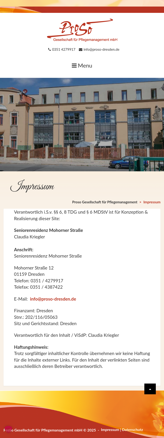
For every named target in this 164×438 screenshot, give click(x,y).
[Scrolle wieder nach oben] (150, 389)
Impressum (110, 429)
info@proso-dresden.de (53, 299)
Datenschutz (132, 429)
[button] (8, 429)
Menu (82, 65)
